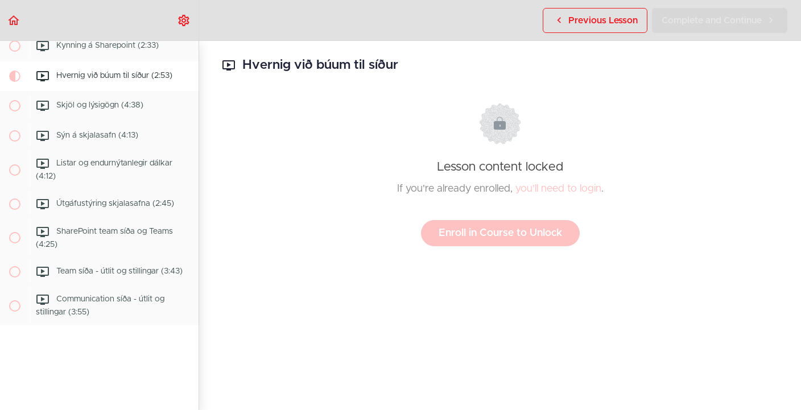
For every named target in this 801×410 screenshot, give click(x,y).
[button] (14, 20)
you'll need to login (558, 189)
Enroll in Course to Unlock (500, 233)
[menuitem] (184, 20)
